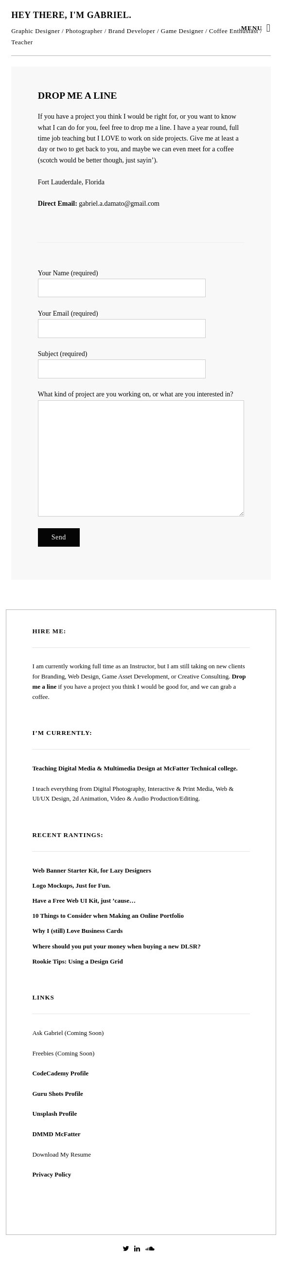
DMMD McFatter (56, 1134)
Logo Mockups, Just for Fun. (71, 885)
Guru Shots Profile (57, 1093)
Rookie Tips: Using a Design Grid (77, 961)
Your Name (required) (141, 283)
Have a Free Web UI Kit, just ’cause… (84, 900)
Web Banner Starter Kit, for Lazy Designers (91, 870)
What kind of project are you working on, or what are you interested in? (141, 454)
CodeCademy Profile (60, 1073)
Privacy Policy (51, 1174)
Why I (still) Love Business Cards (77, 930)
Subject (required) (141, 364)
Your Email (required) (141, 324)
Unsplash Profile (54, 1113)
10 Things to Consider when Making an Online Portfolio (108, 915)
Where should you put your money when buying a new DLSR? (116, 946)
